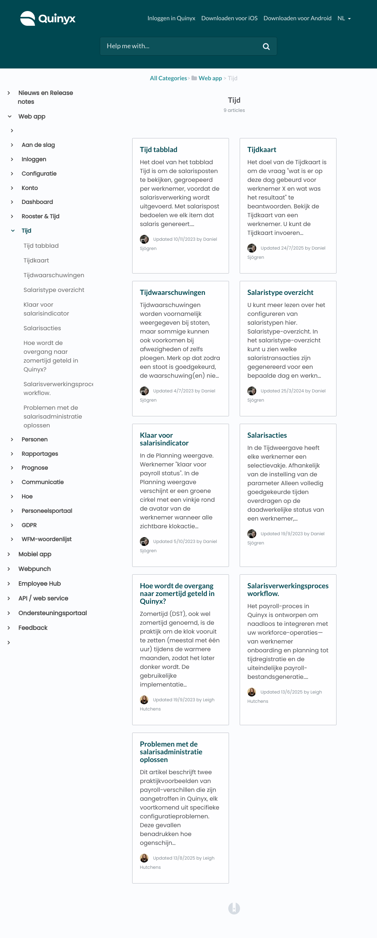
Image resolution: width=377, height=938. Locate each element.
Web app (31, 116)
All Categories (168, 78)
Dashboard (37, 202)
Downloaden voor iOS (229, 18)
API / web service (43, 598)
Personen (34, 440)
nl (342, 18)
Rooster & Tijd (40, 217)
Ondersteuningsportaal (52, 613)
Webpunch (34, 569)
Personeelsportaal (46, 511)
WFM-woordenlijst (46, 539)
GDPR (29, 525)
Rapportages (39, 454)
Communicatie (42, 482)
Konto (29, 188)
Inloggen (33, 159)
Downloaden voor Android (298, 18)
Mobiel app (34, 554)
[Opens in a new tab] (234, 908)
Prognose (34, 468)
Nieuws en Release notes (45, 97)
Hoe (27, 497)
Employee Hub (39, 583)
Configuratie (39, 174)
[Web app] (206, 78)
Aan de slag (38, 145)
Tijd (26, 231)
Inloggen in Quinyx (171, 18)
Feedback (32, 628)
